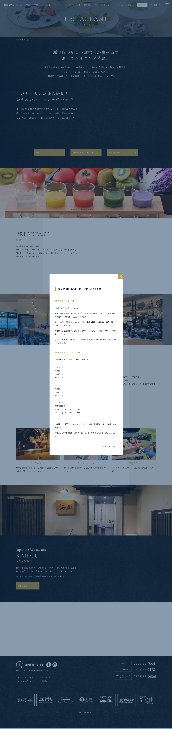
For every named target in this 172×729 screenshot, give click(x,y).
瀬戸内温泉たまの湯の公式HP (93, 340)
